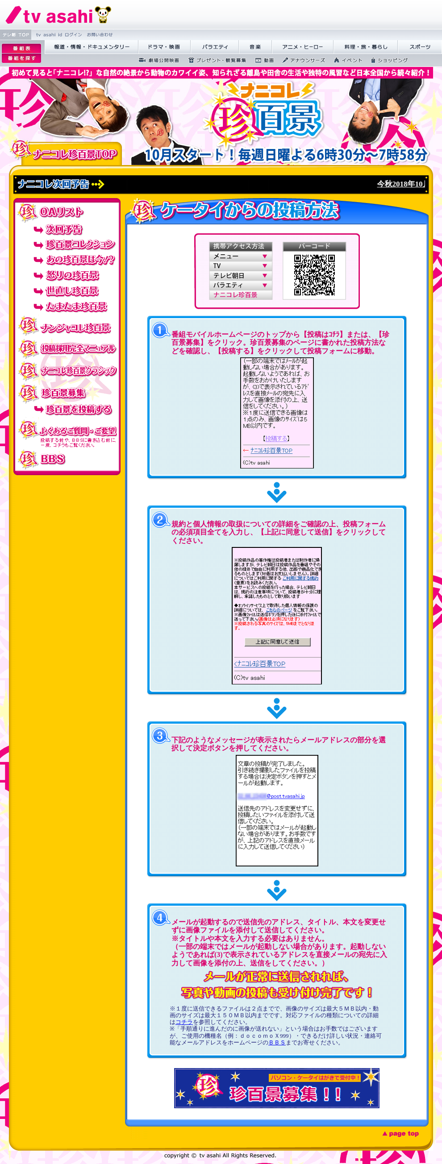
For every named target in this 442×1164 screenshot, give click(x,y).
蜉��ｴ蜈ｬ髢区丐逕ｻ (156, 60)
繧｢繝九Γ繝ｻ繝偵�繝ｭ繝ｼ (303, 47)
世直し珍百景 (67, 291)
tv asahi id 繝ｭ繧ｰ (57, 34)
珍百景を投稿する (67, 411)
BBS (67, 459)
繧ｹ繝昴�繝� (420, 47)
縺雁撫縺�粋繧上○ (98, 34)
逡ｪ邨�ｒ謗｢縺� (21, 58)
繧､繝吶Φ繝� (345, 60)
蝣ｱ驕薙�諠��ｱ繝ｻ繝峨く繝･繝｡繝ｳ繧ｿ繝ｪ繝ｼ (91, 47)
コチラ (184, 1022)
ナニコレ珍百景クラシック (67, 370)
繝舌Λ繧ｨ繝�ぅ (215, 47)
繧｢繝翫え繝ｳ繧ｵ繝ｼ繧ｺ (301, 60)
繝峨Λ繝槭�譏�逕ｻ (164, 47)
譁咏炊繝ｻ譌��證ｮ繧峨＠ (366, 47)
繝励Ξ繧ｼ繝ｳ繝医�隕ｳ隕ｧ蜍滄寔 (214, 60)
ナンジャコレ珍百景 (67, 326)
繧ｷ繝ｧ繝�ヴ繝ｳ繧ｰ (387, 60)
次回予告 (67, 228)
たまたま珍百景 (67, 307)
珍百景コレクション (67, 244)
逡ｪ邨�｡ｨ (21, 48)
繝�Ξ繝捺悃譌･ (58, 14)
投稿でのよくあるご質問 (67, 433)
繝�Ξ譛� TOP (15, 34)
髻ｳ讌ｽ (255, 47)
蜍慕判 (261, 60)
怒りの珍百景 (67, 275)
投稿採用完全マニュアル (67, 348)
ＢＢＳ (277, 1042)
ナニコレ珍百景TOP (65, 151)
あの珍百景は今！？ (67, 260)
